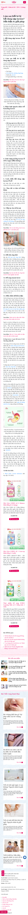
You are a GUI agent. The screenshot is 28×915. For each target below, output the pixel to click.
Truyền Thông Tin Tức (7, 904)
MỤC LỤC (3, 912)
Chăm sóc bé (11, 7)
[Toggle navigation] (24, 2)
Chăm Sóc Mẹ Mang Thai (8, 900)
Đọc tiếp (20, 727)
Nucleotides (15, 395)
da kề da (9, 387)
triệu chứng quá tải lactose (17, 345)
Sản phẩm (4, 897)
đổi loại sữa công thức (14, 257)
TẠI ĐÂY (8, 450)
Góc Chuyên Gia (6, 906)
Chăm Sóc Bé (5, 902)
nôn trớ (13, 75)
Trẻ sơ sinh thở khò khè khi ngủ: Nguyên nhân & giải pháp (13, 822)
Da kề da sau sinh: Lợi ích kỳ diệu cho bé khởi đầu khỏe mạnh (12, 752)
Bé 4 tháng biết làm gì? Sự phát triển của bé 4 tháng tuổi (12, 717)
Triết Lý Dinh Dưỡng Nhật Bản (9, 899)
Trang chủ (4, 7)
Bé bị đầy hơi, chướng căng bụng (14, 73)
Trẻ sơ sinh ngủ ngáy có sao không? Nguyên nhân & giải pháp (13, 787)
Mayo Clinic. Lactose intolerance (13, 473)
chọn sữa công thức (11, 366)
